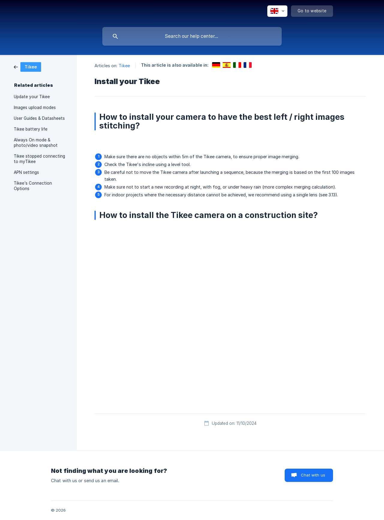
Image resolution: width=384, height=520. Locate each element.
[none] (277, 11)
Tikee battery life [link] (30, 129)
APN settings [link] (26, 172)
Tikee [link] (124, 65)
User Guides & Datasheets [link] (39, 118)
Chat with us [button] (313, 475)
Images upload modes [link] (35, 107)
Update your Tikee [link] (32, 96)
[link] (27, 66)
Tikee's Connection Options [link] (33, 186)
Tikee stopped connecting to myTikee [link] (39, 159)
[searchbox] (192, 36)
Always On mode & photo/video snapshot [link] (36, 143)
